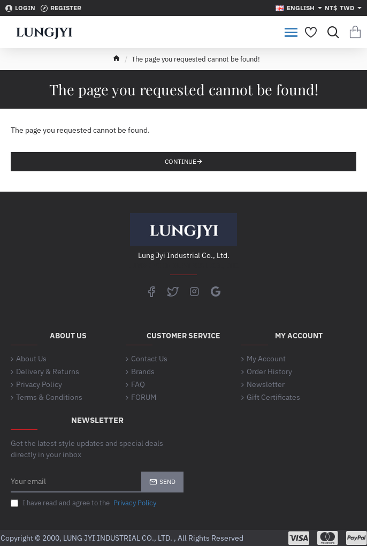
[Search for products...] (331, 32)
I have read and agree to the (84, 503)
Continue (180, 161)
